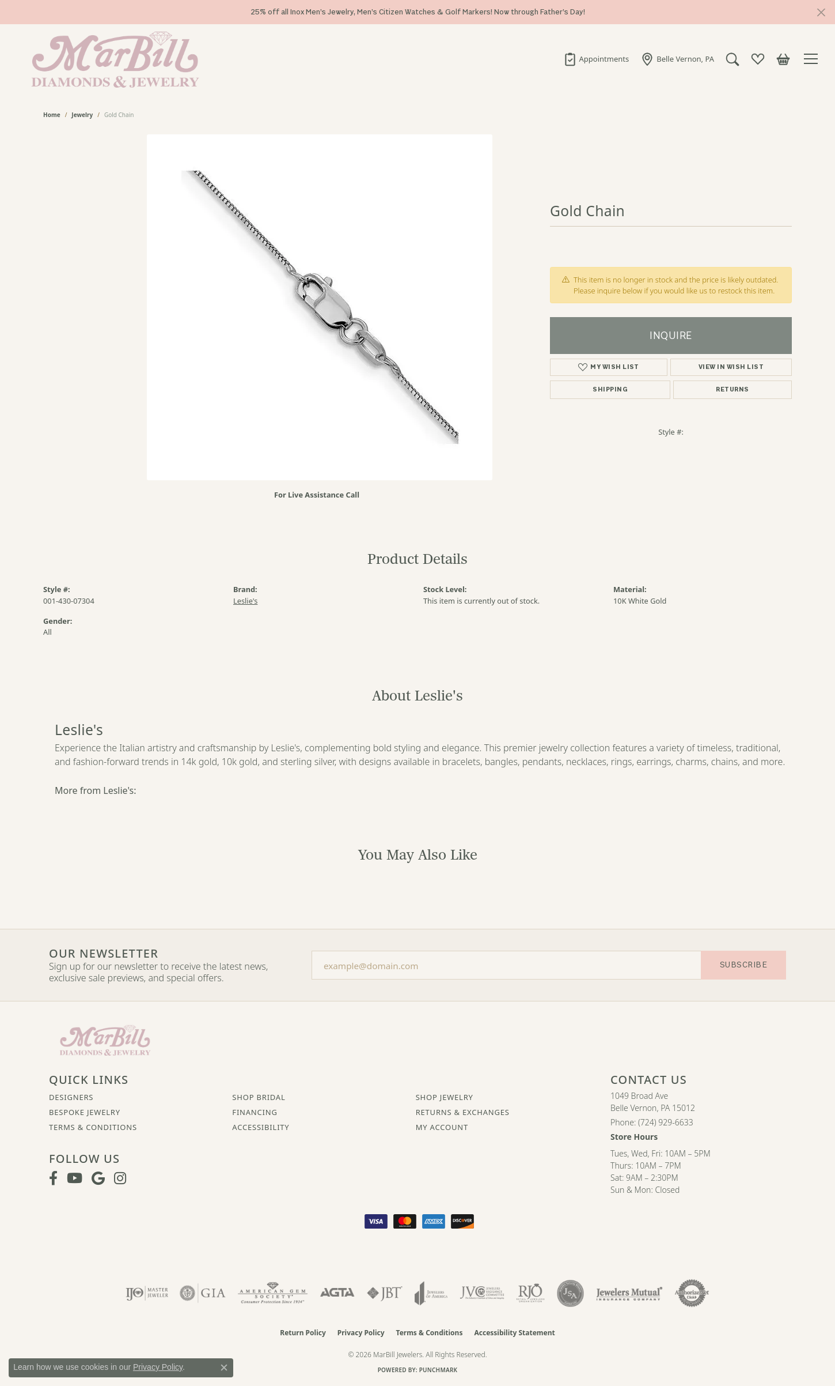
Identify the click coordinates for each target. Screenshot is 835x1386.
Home (51, 115)
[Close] (821, 12)
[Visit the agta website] (337, 1293)
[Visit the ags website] (272, 1293)
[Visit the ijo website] (147, 1293)
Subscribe (743, 964)
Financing (254, 1112)
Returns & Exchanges (463, 1112)
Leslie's (245, 601)
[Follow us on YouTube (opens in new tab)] (74, 1178)
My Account (442, 1127)
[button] (732, 58)
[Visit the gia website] (203, 1293)
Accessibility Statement (514, 1333)
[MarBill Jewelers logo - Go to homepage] (112, 59)
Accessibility (260, 1127)
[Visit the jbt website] (384, 1293)
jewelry (82, 115)
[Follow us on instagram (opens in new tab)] (120, 1178)
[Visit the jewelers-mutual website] (629, 1293)
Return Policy (303, 1333)
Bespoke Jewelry (84, 1112)
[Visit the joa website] (431, 1293)
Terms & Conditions (93, 1127)
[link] (596, 58)
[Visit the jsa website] (570, 1293)
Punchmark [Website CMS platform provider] (438, 1370)
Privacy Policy (361, 1333)
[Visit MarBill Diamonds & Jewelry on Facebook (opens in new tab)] (53, 1178)
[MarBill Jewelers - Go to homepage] (105, 1039)
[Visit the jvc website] (482, 1293)
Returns (732, 389)
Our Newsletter (103, 954)
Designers (71, 1097)
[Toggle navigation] (812, 59)
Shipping (610, 389)
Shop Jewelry (444, 1097)
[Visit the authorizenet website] (692, 1293)
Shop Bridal (258, 1097)
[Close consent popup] (224, 1367)
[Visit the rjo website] (530, 1293)
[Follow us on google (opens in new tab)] (98, 1178)
